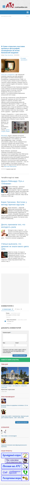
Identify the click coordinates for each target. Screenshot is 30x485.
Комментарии (7, 309)
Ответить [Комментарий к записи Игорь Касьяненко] (9, 323)
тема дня (4, 387)
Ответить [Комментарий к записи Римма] (8, 317)
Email (17, 342)
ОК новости (16, 385)
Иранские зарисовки (8, 389)
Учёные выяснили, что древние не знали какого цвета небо (15, 246)
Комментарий (7, 332)
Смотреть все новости (22, 422)
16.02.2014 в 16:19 (15, 313)
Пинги (18, 309)
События (23, 385)
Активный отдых (6, 385)
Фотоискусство (6, 16)
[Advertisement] (15, 31)
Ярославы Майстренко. (10, 166)
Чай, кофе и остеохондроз (9, 435)
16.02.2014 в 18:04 (22, 319)
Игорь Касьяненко (9, 55)
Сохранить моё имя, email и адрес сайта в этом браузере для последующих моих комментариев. (14, 351)
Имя (4, 342)
